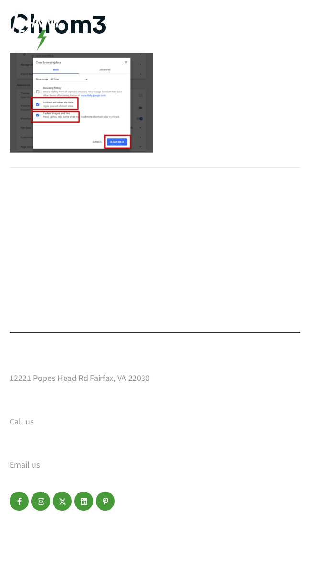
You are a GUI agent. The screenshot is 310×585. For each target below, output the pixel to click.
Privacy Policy (33, 536)
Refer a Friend (178, 303)
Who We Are (173, 229)
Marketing (31, 266)
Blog (19, 285)
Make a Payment (183, 285)
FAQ (157, 266)
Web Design (34, 229)
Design (24, 247)
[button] (19, 501)
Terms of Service (130, 536)
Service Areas (177, 247)
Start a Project (179, 210)
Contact (26, 303)
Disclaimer (80, 536)
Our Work (29, 210)
